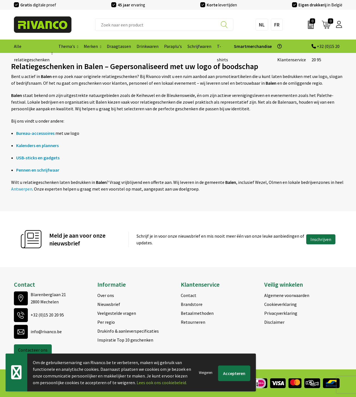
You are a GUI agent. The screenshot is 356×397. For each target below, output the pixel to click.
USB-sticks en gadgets (38, 157)
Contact (188, 295)
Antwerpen (21, 189)
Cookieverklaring (280, 304)
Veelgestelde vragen (116, 313)
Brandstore (191, 304)
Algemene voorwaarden (286, 295)
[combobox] (164, 24)
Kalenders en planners (37, 145)
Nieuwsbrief (108, 304)
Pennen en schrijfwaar (37, 170)
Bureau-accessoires (35, 133)
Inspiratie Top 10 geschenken (125, 340)
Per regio (106, 322)
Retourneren (193, 322)
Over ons (105, 295)
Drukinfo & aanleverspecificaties (128, 331)
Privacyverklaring (280, 313)
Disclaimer (274, 322)
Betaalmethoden (197, 313)
